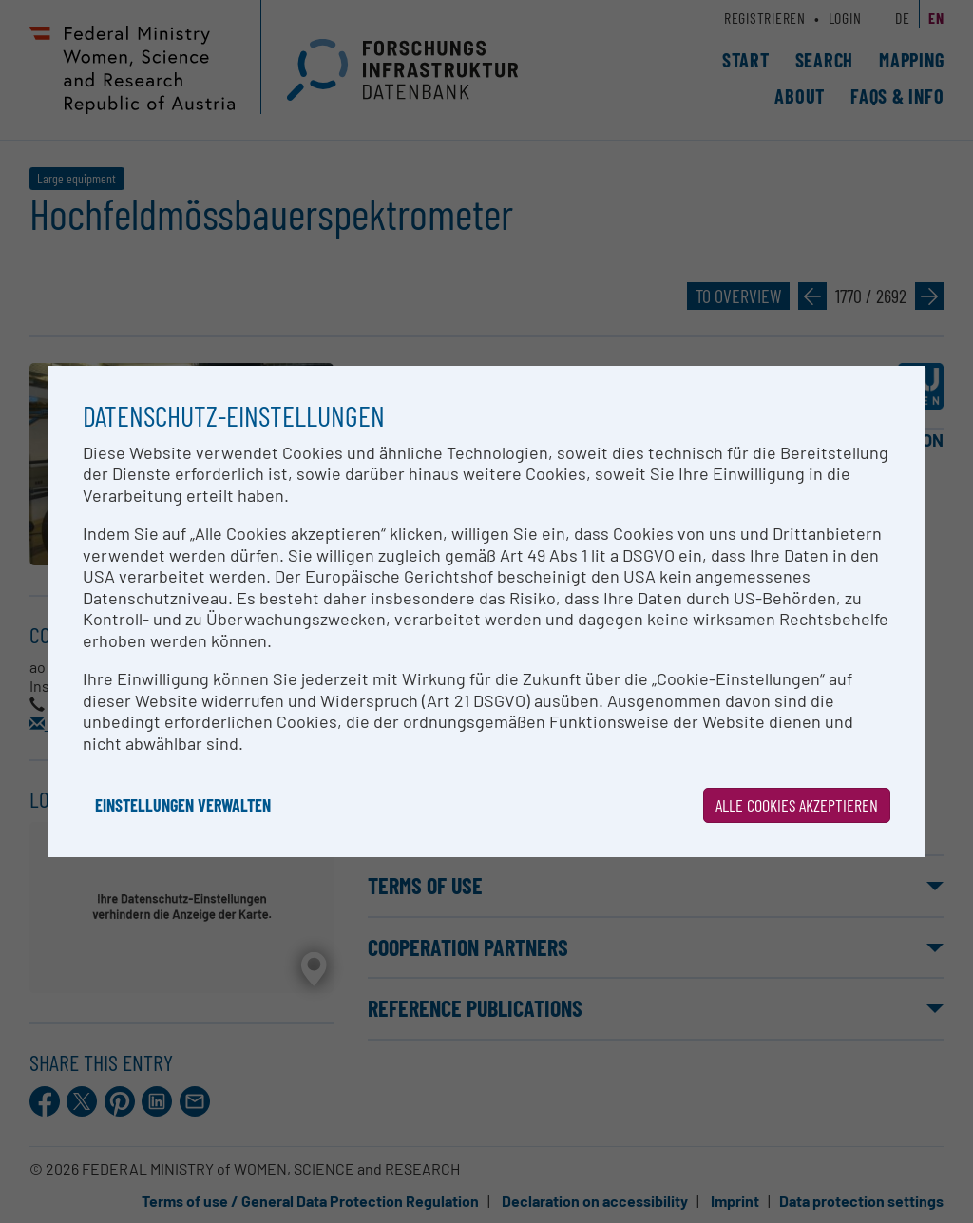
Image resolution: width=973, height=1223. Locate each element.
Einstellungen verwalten (183, 804)
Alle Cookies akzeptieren (796, 804)
